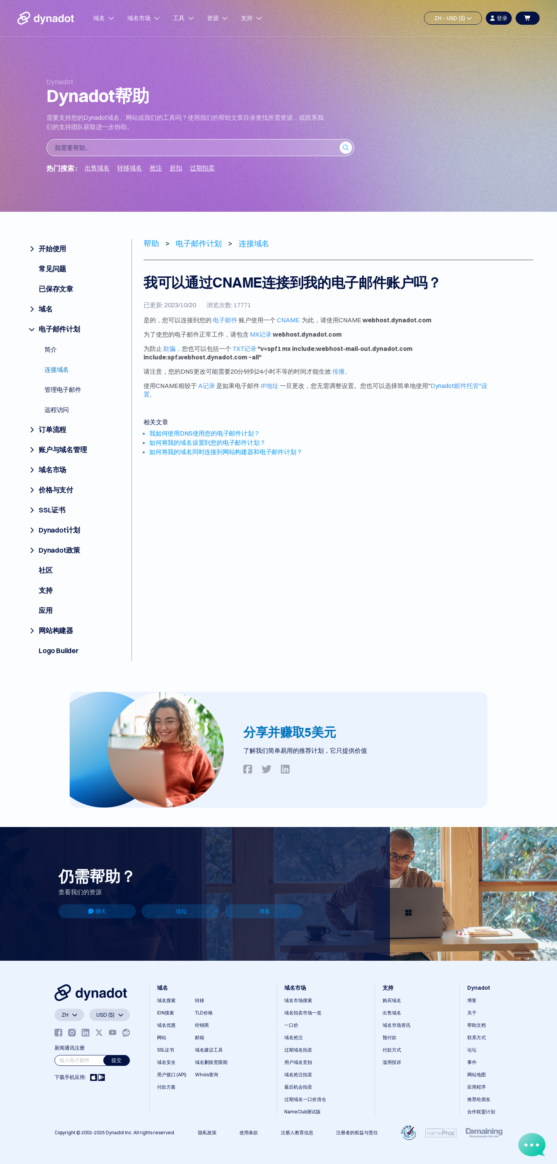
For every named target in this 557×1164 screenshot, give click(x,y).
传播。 (341, 371)
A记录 (206, 386)
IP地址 (269, 386)
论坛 (181, 911)
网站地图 (476, 1074)
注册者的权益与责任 (357, 1132)
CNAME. (289, 320)
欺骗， (172, 348)
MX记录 (261, 334)
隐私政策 (207, 1132)
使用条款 (248, 1132)
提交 (116, 1060)
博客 (264, 911)
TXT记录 (244, 348)
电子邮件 (225, 320)
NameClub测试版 (302, 1112)
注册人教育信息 (297, 1132)
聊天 (97, 911)
